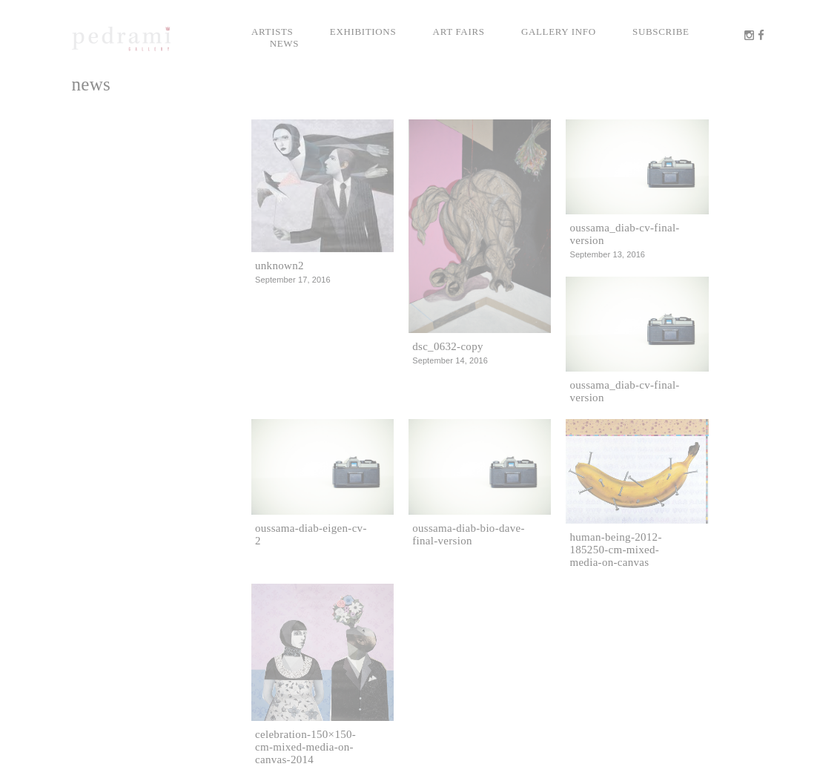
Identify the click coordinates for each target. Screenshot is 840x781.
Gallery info (558, 31)
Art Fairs (459, 31)
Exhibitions (363, 31)
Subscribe (660, 31)
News (284, 43)
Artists (272, 31)
